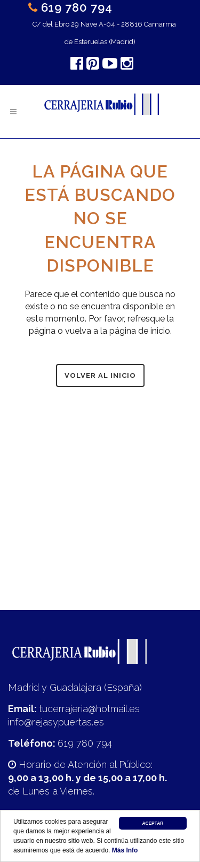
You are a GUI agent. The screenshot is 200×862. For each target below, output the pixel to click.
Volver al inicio (100, 375)
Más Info (125, 850)
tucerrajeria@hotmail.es (89, 708)
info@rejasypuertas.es (56, 722)
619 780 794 (77, 7)
